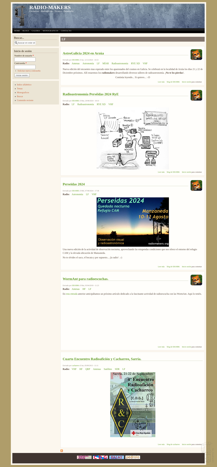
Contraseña (20, 63)
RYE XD (135, 63)
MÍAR (105, 63)
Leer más (161, 82)
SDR (117, 369)
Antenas (76, 63)
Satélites (108, 369)
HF (83, 289)
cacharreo (75, 365)
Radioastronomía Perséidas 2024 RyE (91, 94)
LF (98, 63)
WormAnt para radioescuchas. (85, 279)
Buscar (20, 96)
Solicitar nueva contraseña (29, 71)
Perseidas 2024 (74, 184)
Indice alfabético (24, 84)
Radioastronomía (120, 63)
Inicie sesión (186, 82)
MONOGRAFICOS (50, 31)
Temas (19, 88)
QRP (87, 369)
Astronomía (88, 63)
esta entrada (71, 294)
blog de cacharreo (173, 444)
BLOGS (25, 31)
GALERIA (35, 31)
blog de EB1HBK (173, 82)
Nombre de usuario (24, 55)
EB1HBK (75, 60)
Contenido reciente (25, 100)
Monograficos (23, 92)
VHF (145, 63)
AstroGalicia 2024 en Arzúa (83, 53)
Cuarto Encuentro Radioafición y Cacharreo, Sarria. (102, 359)
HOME (17, 31)
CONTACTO (66, 31)
